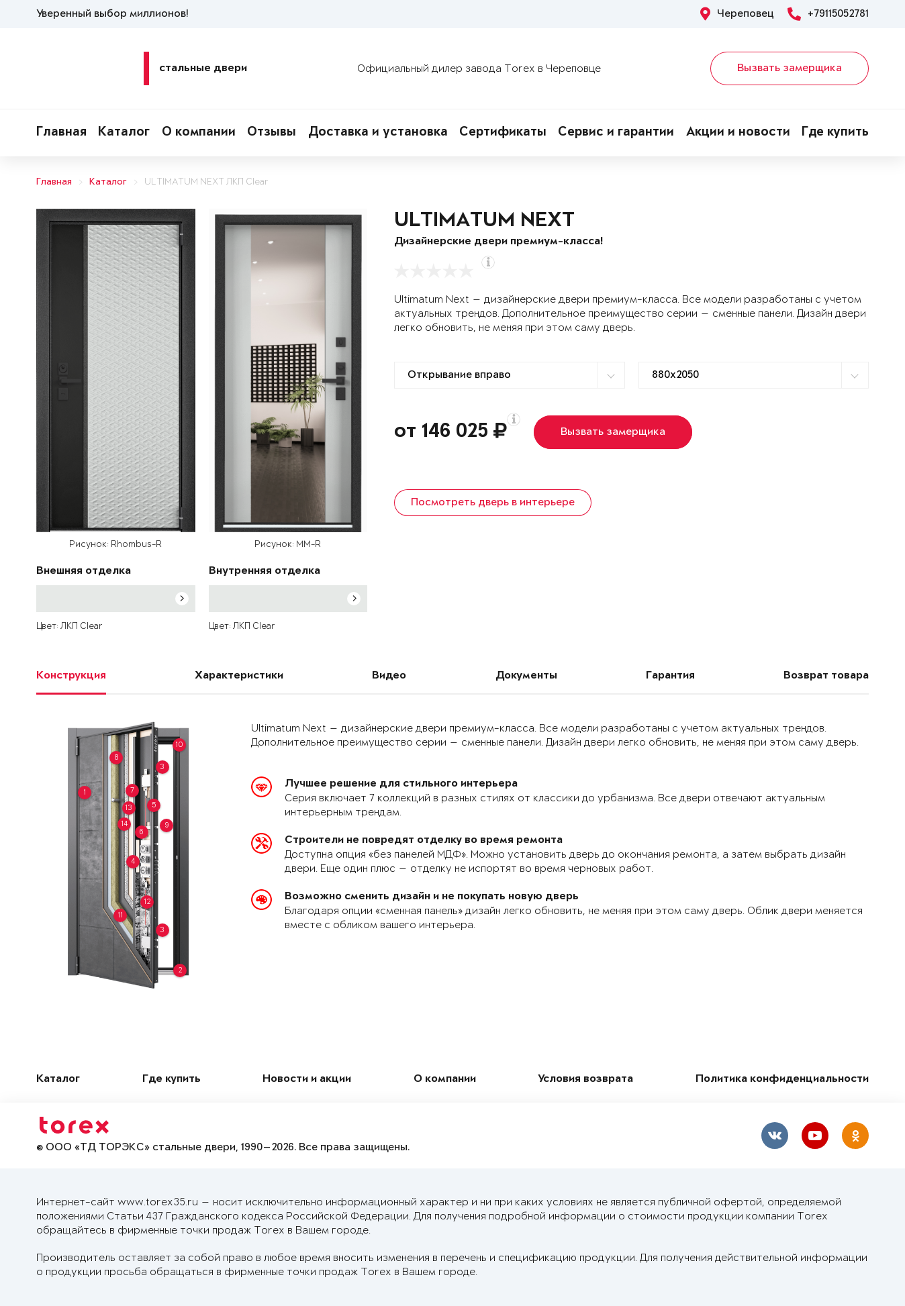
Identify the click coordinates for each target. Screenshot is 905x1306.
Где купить (835, 133)
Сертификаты (502, 133)
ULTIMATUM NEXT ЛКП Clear (206, 182)
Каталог (124, 133)
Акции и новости (738, 133)
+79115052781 (828, 14)
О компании (199, 133)
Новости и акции (307, 1079)
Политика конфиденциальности (782, 1079)
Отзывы (271, 133)
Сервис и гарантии (616, 133)
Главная (61, 133)
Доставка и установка (378, 133)
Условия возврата (585, 1079)
